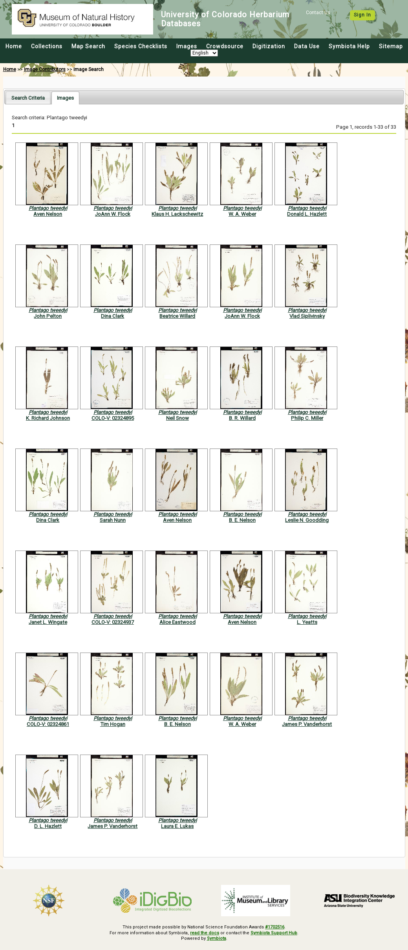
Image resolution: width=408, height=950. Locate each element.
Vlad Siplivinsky (307, 316)
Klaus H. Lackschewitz (177, 214)
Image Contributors (45, 69)
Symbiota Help (349, 46)
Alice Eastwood (177, 622)
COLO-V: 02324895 (112, 418)
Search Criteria (28, 98)
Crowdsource (224, 46)
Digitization (268, 46)
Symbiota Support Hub (274, 932)
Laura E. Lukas (177, 826)
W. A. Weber (242, 214)
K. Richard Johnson (48, 418)
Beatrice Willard (177, 316)
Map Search (88, 46)
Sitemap (391, 46)
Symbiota (216, 938)
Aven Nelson (47, 214)
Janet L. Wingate (48, 622)
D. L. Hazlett (48, 826)
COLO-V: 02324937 (112, 622)
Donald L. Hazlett (307, 214)
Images (186, 46)
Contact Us (318, 12)
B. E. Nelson (242, 520)
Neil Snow (177, 418)
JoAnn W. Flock (112, 214)
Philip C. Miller (307, 418)
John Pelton (48, 316)
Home (13, 46)
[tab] (28, 97)
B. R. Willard (242, 418)
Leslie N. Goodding (307, 520)
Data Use (307, 46)
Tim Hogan (112, 724)
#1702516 (274, 927)
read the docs (204, 932)
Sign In (362, 15)
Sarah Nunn (113, 520)
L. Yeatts (307, 622)
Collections (46, 46)
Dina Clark (112, 316)
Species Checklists (140, 46)
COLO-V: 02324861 (48, 724)
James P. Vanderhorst (307, 724)
